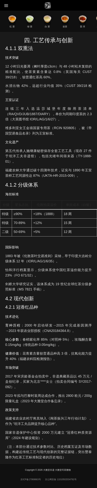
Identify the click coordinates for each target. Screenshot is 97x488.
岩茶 (65, 26)
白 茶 (47, 26)
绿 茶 (29, 26)
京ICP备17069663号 (30, 479)
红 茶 (12, 26)
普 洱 (82, 26)
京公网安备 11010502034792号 (60, 479)
